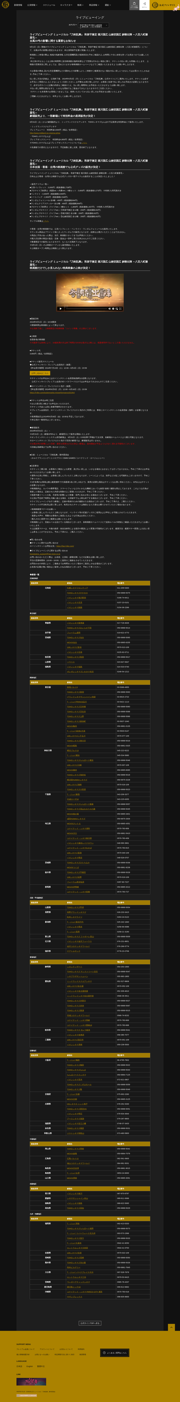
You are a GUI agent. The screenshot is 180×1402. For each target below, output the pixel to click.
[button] (32, 5)
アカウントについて (47, 1349)
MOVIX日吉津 (73, 1168)
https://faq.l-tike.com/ (65, 546)
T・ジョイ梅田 (73, 1060)
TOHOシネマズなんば (76, 1070)
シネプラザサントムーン (77, 976)
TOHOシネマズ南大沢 (76, 741)
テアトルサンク (73, 951)
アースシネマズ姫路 (75, 1119)
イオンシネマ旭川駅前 (76, 598)
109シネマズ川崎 (74, 765)
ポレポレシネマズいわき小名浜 (80, 671)
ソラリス (71, 662)
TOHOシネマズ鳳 (74, 1089)
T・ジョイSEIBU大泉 (76, 731)
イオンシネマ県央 (74, 927)
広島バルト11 (73, 1158)
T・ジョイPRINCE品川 (77, 702)
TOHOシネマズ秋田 (75, 657)
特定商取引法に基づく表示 (64, 1354)
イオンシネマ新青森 (75, 623)
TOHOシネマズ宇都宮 (76, 872)
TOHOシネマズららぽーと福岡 (80, 1228)
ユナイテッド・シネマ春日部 (79, 838)
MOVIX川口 (72, 833)
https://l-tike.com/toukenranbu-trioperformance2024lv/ (52, 392)
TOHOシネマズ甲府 (75, 907)
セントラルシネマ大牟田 (77, 1248)
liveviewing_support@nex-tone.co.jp (45, 554)
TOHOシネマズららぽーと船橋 (80, 804)
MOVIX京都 (72, 1099)
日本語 (19, 1366)
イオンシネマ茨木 (74, 1079)
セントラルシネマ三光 (76, 1277)
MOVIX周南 (72, 1178)
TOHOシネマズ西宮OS (77, 1109)
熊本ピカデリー (73, 1267)
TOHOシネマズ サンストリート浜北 (82, 971)
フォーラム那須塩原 (75, 882)
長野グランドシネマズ (76, 912)
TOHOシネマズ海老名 (76, 775)
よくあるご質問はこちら (115, 1352)
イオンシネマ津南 (74, 1044)
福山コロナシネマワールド (78, 1163)
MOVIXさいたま (74, 823)
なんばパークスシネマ (76, 1075)
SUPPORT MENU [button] (23, 1344)
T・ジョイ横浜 (73, 755)
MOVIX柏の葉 (73, 814)
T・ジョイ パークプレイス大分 (80, 1272)
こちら (84, 143)
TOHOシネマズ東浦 (75, 1010)
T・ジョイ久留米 (74, 1243)
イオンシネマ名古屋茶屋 (77, 991)
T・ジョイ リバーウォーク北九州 (81, 1233)
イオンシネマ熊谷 (74, 858)
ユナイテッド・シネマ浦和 (78, 828)
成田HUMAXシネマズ (76, 819)
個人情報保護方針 (23, 1354)
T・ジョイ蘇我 (73, 794)
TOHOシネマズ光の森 (76, 1262)
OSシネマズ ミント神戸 (77, 1104)
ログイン (144, 5)
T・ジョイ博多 (73, 1223)
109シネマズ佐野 (74, 877)
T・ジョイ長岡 (73, 932)
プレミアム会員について (25, 1349)
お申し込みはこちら (40, 373)
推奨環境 (82, 1354)
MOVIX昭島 (72, 746)
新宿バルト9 (72, 687)
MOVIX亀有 (72, 726)
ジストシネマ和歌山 (75, 1133)
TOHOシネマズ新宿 (75, 692)
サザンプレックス (74, 1297)
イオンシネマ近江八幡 (76, 1123)
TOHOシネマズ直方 (75, 1238)
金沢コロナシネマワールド (78, 946)
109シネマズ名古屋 (75, 986)
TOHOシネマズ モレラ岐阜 (78, 1030)
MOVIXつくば (73, 867)
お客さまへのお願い (42, 1354)
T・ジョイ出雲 (73, 1173)
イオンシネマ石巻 (74, 652)
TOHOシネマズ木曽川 (76, 1001)
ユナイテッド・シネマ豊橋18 (79, 1025)
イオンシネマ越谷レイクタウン (80, 843)
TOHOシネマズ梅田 (75, 1065)
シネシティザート (74, 967)
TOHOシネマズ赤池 (75, 1006)
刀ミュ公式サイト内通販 (134, 5)
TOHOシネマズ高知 (75, 1208)
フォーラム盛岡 (73, 633)
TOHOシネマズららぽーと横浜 (80, 760)
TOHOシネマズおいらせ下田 (79, 628)
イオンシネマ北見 (74, 602)
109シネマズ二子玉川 (76, 736)
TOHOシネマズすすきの (77, 593)
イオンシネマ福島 (74, 667)
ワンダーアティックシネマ (78, 1282)
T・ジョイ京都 (73, 1094)
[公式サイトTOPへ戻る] (171, 1327)
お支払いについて (66, 1349)
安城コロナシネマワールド (78, 1015)
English (29, 1366)
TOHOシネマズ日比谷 (76, 711)
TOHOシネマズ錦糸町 (76, 721)
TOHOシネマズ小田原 (76, 789)
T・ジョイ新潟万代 (75, 922)
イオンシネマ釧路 (74, 607)
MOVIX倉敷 (72, 1153)
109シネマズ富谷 (74, 647)
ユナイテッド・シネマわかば (79, 848)
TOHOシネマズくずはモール (79, 1084)
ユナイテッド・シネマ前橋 (78, 892)
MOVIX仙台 (72, 642)
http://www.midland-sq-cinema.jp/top (45, 133)
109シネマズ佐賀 (74, 1253)
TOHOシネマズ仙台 (75, 637)
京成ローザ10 (73, 799)
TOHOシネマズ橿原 (75, 1128)
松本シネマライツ (74, 917)
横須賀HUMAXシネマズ (77, 780)
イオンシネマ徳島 (74, 1203)
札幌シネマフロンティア (77, 588)
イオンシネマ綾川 (74, 1193)
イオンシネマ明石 (74, 1114)
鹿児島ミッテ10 (74, 1287)
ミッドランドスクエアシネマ (79, 981)
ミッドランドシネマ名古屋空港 (80, 996)
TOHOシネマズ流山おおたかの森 (81, 809)
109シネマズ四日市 (75, 1040)
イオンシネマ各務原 (75, 1035)
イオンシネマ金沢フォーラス (79, 941)
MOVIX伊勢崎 (73, 887)
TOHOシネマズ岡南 (75, 1149)
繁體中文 (41, 1366)
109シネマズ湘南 (74, 784)
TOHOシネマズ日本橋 (76, 707)
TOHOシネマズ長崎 (75, 1258)
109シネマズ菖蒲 (74, 853)
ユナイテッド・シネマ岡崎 (78, 1020)
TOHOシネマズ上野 (75, 716)
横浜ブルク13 (73, 750)
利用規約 (81, 1349)
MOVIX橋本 (72, 770)
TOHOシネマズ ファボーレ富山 (80, 936)
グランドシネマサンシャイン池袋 (81, 697)
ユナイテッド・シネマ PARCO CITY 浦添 (84, 1292)
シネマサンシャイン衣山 (77, 1198)
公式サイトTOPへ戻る (90, 1323)
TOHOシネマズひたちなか (78, 862)
